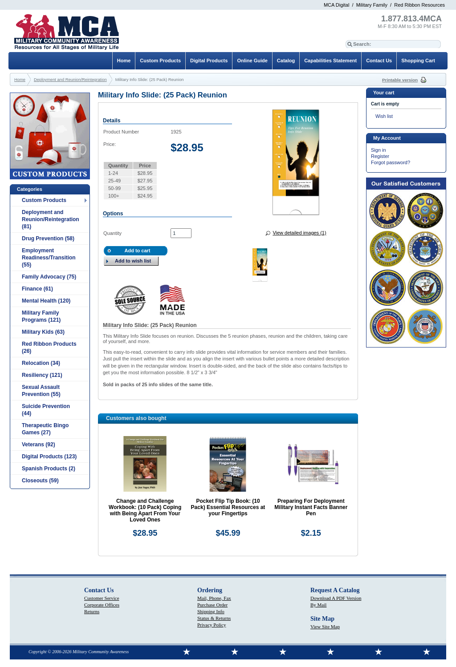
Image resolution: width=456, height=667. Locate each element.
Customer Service (101, 598)
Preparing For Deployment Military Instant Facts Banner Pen (310, 507)
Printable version (400, 79)
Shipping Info (210, 611)
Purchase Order (212, 604)
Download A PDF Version (335, 598)
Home (124, 60)
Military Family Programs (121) (41, 316)
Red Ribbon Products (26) (49, 347)
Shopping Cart (418, 60)
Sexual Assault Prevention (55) (41, 390)
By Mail (318, 604)
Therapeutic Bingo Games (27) (45, 429)
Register (380, 156)
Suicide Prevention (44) (46, 409)
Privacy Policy (211, 624)
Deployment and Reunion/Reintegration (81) (50, 219)
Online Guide (252, 60)
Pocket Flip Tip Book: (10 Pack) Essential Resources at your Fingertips (228, 507)
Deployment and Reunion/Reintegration (70, 79)
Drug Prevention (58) (48, 238)
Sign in (378, 150)
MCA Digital (336, 5)
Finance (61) (37, 289)
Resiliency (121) (42, 375)
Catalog (286, 60)
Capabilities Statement (330, 60)
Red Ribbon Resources (419, 5)
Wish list (384, 116)
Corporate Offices (101, 604)
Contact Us (379, 60)
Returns (91, 611)
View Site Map (325, 626)
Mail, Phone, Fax (214, 598)
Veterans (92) (38, 444)
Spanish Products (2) (48, 468)
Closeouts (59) (40, 480)
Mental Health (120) (46, 301)
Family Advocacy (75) (49, 277)
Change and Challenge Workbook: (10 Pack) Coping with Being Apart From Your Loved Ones (145, 510)
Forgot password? (390, 162)
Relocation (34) (41, 363)
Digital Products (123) (49, 456)
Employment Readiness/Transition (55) (49, 257)
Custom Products (44, 200)
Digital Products (209, 60)
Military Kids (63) (43, 332)
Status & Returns (214, 618)
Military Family (371, 5)
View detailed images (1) (299, 232)
